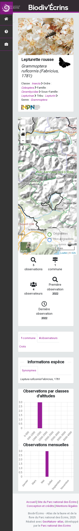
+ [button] (23, 129)
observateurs (48, 338)
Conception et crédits (40, 506)
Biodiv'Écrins (48, 8)
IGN (73, 253)
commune (28, 338)
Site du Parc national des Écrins (57, 502)
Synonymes (29, 370)
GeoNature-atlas (53, 521)
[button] (23, 135)
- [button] (23, 140)
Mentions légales (67, 506)
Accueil (31, 502)
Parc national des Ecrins (56, 525)
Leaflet (63, 253)
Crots (22, 346)
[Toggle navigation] (9, 18)
